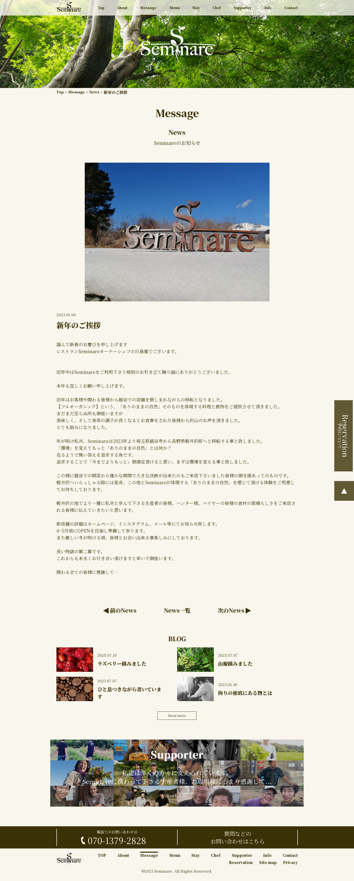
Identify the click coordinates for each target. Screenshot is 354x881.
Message (148, 8)
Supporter (242, 8)
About (122, 8)
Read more (177, 717)
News (97, 92)
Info (267, 8)
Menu (174, 8)
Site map (268, 866)
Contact (290, 8)
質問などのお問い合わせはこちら (237, 841)
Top (101, 8)
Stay (195, 8)
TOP (102, 859)
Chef (215, 8)
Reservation (241, 866)
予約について (344, 437)
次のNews (229, 610)
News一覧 (177, 610)
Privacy (290, 866)
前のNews (124, 610)
